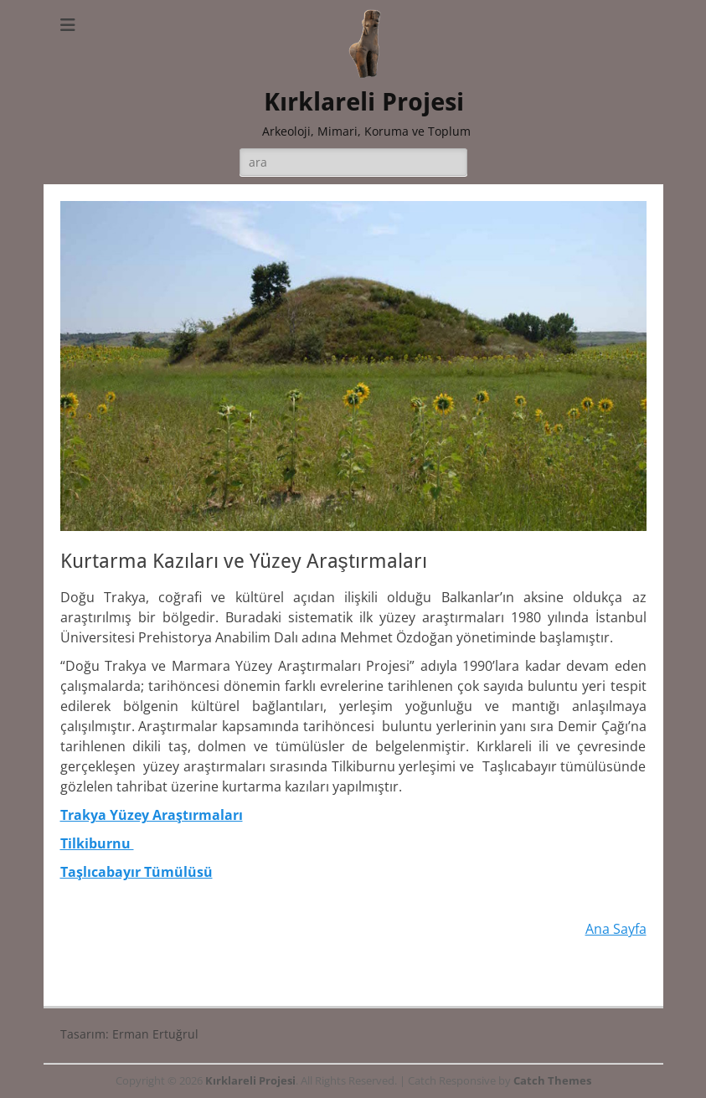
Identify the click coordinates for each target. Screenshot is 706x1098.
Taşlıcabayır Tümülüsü (136, 872)
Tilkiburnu (97, 843)
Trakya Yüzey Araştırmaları (151, 815)
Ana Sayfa (616, 929)
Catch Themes (552, 1080)
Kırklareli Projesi (364, 101)
